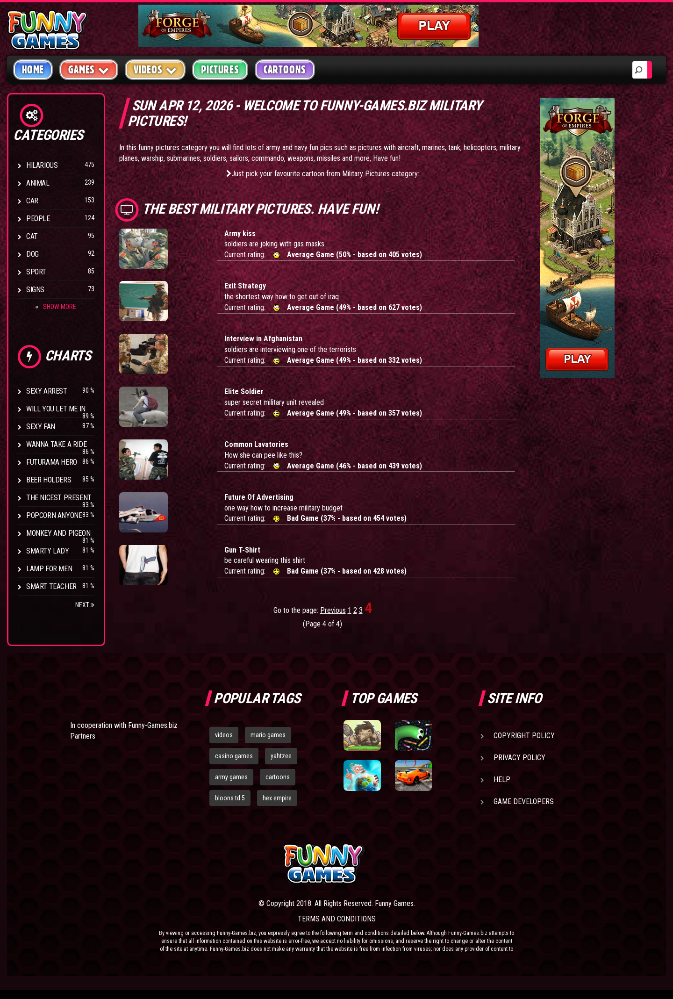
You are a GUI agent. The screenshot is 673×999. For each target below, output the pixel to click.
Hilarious (41, 165)
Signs (35, 289)
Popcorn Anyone (54, 515)
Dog (32, 254)
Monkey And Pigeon (58, 533)
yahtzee (281, 756)
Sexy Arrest (46, 391)
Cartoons (285, 69)
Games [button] (88, 69)
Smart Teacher (51, 586)
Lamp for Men (49, 568)
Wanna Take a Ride (56, 444)
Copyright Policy (524, 735)
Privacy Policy (519, 757)
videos (224, 735)
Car (32, 200)
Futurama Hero (51, 462)
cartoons (277, 777)
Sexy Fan (40, 426)
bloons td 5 (230, 798)
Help (502, 779)
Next (84, 605)
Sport (36, 271)
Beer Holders (48, 479)
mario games (268, 735)
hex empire (277, 798)
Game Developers (524, 801)
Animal (38, 183)
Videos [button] (155, 69)
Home (33, 69)
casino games (234, 756)
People (38, 218)
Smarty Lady (47, 550)
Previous (333, 610)
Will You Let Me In (56, 408)
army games (231, 777)
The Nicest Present (59, 497)
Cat (32, 236)
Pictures (220, 69)
